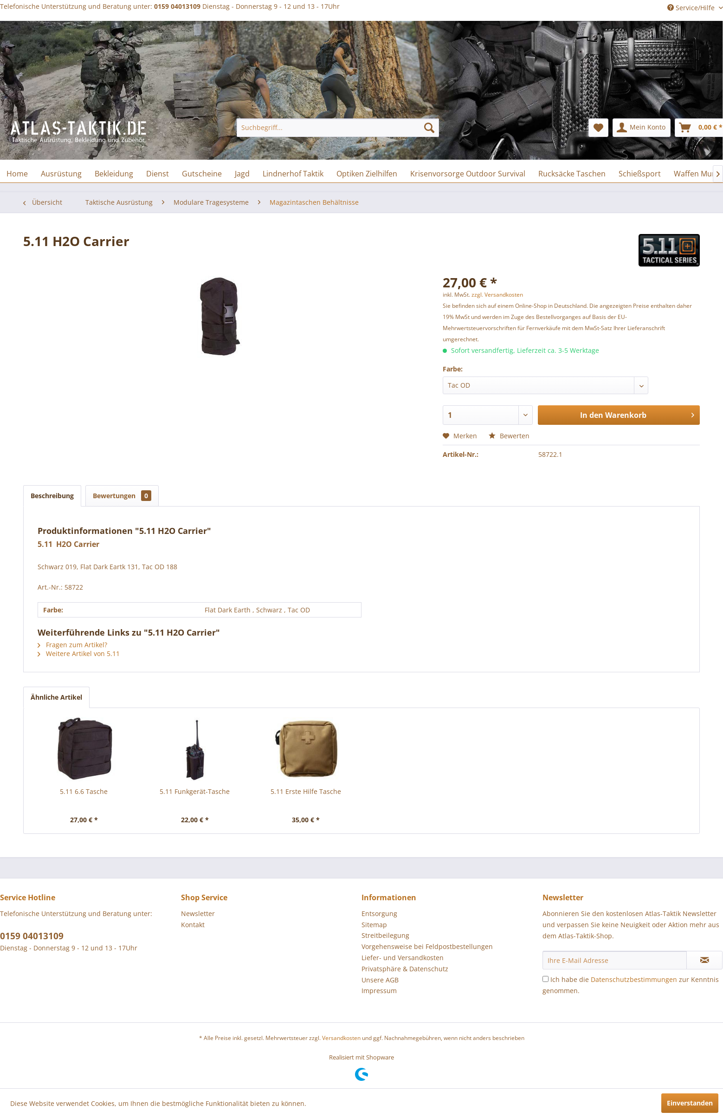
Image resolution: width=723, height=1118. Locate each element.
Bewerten (509, 435)
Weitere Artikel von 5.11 (79, 653)
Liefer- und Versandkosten (403, 957)
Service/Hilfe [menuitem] (692, 7)
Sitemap (374, 924)
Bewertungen (122, 495)
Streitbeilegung (385, 935)
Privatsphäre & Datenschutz (405, 968)
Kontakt (193, 924)
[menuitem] (338, 127)
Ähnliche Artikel (56, 697)
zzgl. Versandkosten (497, 295)
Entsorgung (379, 913)
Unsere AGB (380, 979)
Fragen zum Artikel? (72, 644)
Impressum (379, 990)
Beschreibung (52, 495)
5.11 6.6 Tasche (84, 791)
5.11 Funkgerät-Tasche (195, 791)
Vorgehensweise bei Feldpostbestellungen (427, 946)
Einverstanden (690, 1102)
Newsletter (198, 913)
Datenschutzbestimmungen (634, 979)
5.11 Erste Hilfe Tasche (306, 791)
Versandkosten (341, 1038)
